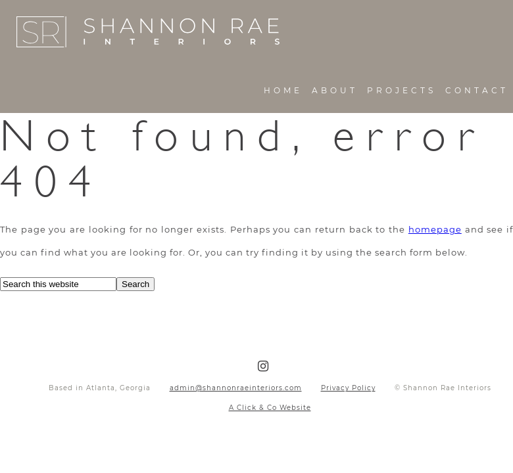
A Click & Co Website (270, 407)
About (335, 90)
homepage (435, 229)
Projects (401, 90)
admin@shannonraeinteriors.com (236, 388)
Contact (476, 90)
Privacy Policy (348, 388)
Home (283, 90)
